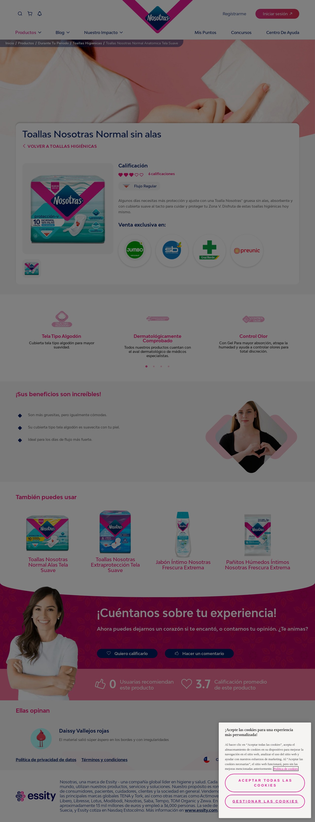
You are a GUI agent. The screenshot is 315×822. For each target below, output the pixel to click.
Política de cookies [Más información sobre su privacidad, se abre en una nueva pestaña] (286, 769)
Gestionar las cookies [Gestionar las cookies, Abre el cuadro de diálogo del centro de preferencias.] (266, 801)
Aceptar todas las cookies (265, 782)
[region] (265, 770)
